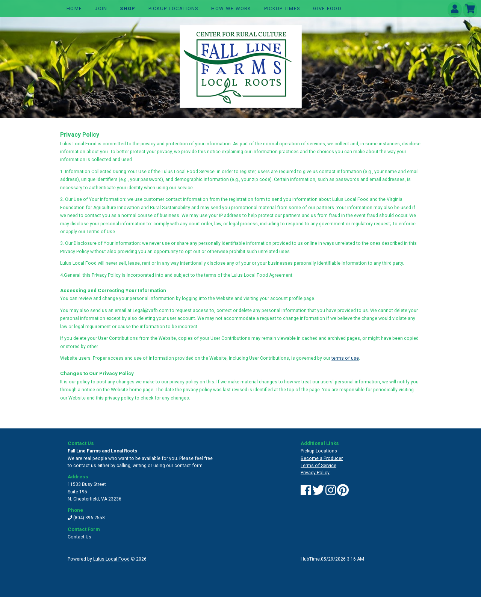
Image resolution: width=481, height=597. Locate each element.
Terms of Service (318, 465)
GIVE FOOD (327, 8)
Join (101, 8)
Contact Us (79, 537)
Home (74, 8)
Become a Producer (322, 458)
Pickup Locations (173, 8)
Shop (127, 8)
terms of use (345, 358)
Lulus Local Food (111, 559)
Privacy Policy (315, 472)
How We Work (231, 8)
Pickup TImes (282, 8)
